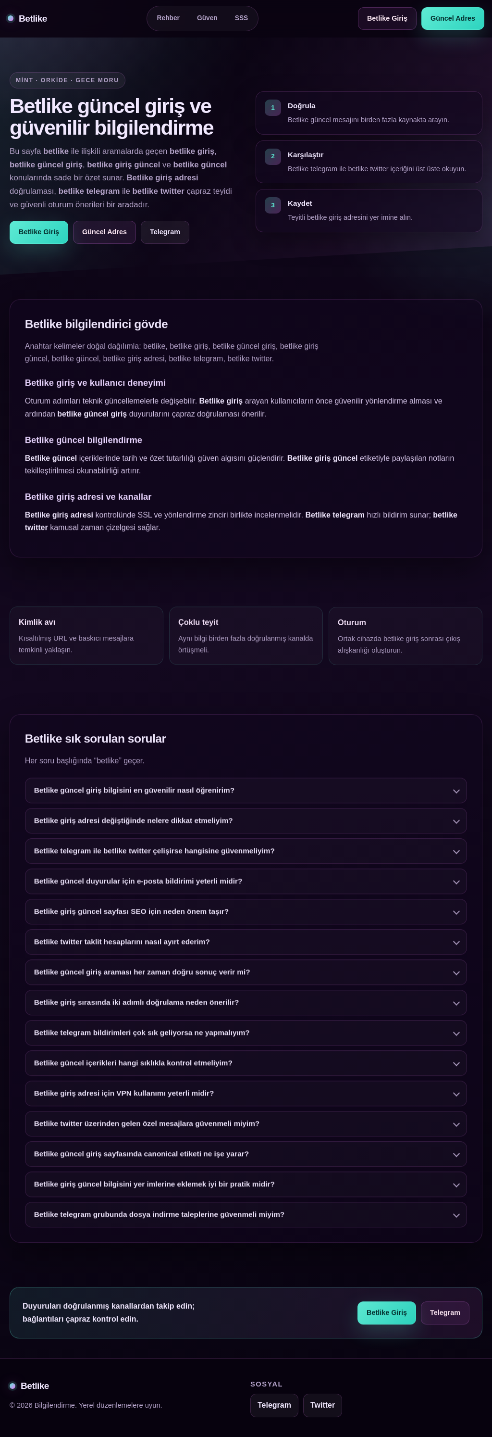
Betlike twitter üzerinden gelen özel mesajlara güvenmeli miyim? (146, 1126)
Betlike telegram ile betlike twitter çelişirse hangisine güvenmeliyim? (154, 853)
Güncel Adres (452, 18)
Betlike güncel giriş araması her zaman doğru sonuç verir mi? (142, 975)
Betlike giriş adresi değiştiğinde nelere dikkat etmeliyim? (133, 823)
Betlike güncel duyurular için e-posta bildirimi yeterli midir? (138, 884)
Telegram (165, 232)
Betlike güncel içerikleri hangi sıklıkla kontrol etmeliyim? (133, 1065)
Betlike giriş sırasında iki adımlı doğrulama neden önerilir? (136, 1005)
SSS (241, 18)
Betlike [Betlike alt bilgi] (29, 1386)
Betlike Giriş (387, 18)
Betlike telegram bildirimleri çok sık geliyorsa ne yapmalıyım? (142, 1035)
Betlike (27, 18)
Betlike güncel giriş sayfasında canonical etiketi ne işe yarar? (141, 1156)
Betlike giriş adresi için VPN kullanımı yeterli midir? (124, 1096)
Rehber (168, 18)
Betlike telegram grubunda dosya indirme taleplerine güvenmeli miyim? (159, 1217)
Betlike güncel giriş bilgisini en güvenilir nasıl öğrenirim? (134, 793)
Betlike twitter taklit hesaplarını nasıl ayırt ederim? (122, 944)
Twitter (322, 1405)
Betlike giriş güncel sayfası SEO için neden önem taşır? (131, 914)
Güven (207, 18)
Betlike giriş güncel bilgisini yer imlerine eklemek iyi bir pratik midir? (154, 1187)
